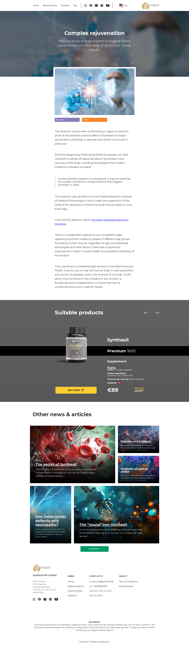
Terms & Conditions (128, 582)
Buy (75, 5)
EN (123, 5)
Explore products (76, 586)
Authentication (126, 586)
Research (65, 5)
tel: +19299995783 (98, 586)
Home (36, 5)
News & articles (50, 5)
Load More (94, 549)
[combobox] (125, 5)
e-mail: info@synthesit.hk (101, 582)
